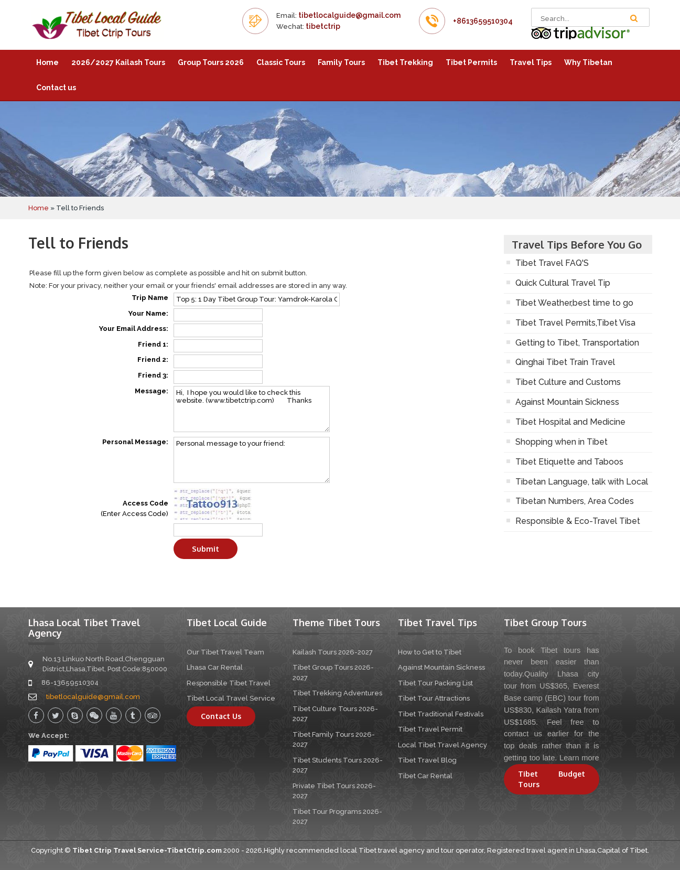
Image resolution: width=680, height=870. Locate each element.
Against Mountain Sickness (567, 402)
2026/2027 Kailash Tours (118, 62)
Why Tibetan (588, 62)
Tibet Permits (471, 62)
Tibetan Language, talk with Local (581, 482)
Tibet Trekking (405, 62)
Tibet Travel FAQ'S (552, 263)
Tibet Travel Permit (430, 729)
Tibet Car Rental (425, 776)
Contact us (56, 87)
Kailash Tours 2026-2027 (333, 652)
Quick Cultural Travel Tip (562, 283)
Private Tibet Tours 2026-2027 (334, 791)
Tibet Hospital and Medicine (570, 422)
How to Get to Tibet (429, 652)
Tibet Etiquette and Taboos (569, 462)
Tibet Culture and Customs (568, 382)
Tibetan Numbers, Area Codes (574, 501)
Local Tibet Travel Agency (442, 745)
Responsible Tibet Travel (229, 683)
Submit (205, 548)
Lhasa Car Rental (215, 667)
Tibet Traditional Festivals (440, 714)
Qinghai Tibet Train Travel (565, 362)
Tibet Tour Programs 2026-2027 (337, 817)
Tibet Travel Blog (427, 760)
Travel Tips (531, 62)
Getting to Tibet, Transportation (577, 343)
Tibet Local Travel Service (231, 698)
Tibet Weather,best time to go (574, 303)
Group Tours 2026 (211, 62)
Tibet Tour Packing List (435, 683)
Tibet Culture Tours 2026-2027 (335, 714)
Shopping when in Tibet (561, 442)
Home (47, 62)
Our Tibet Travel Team (225, 652)
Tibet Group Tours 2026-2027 (333, 672)
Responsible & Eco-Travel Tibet (577, 521)
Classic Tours (280, 62)
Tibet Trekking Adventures (337, 693)
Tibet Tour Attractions (434, 698)
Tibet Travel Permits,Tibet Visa (575, 323)
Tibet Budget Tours (551, 779)
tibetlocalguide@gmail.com (349, 15)
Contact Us (221, 716)
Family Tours (341, 62)
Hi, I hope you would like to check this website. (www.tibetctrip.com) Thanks (252, 409)
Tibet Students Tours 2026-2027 (338, 765)
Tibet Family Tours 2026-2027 (334, 740)
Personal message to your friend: (252, 460)
